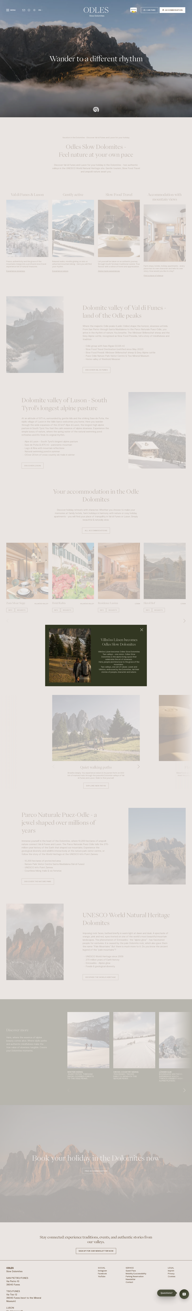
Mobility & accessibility (136, 1273)
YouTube (101, 1276)
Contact (129, 1282)
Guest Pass (131, 1271)
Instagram (102, 1271)
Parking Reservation (135, 1276)
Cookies (171, 1276)
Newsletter (130, 1279)
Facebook (102, 1273)
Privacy (171, 1273)
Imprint (171, 1271)
